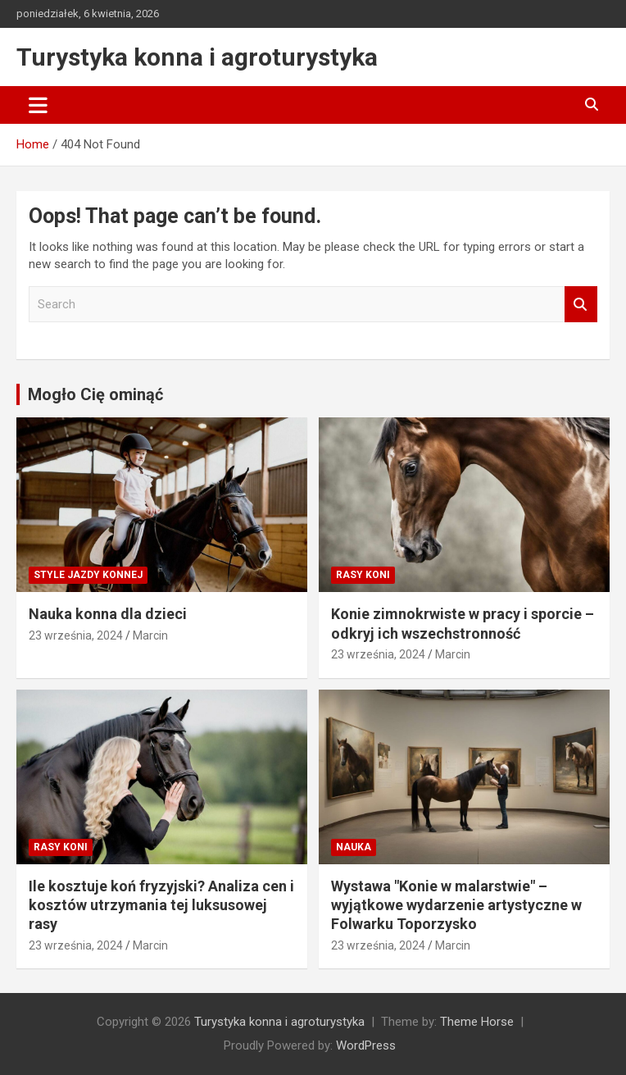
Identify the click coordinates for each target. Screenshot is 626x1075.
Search (581, 304)
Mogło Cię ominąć (95, 394)
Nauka (353, 847)
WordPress (366, 1045)
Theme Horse (477, 1021)
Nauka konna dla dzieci (108, 613)
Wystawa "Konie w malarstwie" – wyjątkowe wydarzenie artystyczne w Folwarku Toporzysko (456, 905)
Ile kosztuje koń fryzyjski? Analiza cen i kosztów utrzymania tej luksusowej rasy (161, 905)
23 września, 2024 (76, 635)
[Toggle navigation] (38, 105)
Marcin (150, 635)
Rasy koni (363, 575)
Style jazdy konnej (88, 575)
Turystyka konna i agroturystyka (197, 57)
